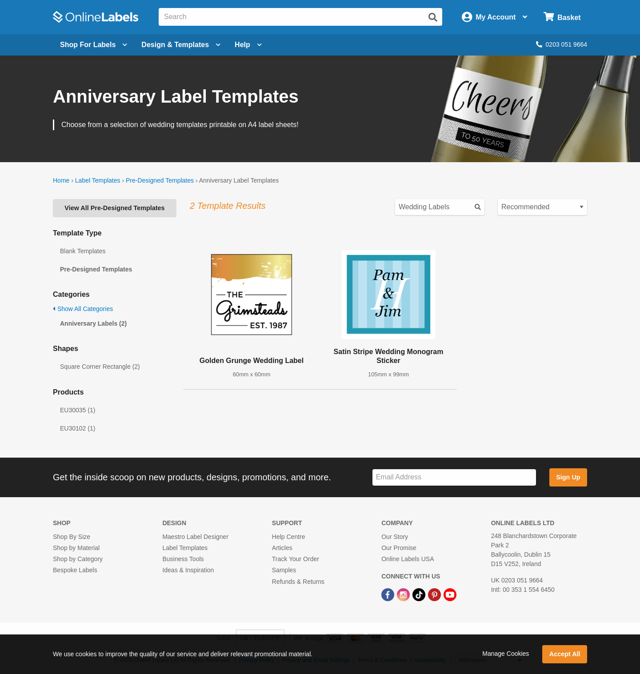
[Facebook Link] (388, 594)
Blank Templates (82, 251)
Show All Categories (83, 308)
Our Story (394, 536)
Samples (284, 570)
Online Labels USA (407, 558)
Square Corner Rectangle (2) (100, 366)
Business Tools (183, 558)
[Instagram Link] (404, 594)
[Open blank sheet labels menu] (93, 45)
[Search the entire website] (300, 17)
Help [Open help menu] (248, 44)
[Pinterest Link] (435, 594)
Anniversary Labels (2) (93, 323)
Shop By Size (71, 536)
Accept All (564, 654)
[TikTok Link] (419, 594)
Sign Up (568, 477)
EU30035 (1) (77, 410)
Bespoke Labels (75, 570)
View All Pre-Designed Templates (114, 207)
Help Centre (288, 536)
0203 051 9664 (561, 44)
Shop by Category (78, 558)
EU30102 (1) (77, 428)
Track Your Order (295, 558)
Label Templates (97, 180)
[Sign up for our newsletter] (454, 477)
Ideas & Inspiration (188, 570)
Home (61, 180)
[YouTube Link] (450, 594)
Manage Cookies (505, 653)
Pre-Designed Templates (160, 180)
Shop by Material (76, 547)
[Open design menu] (181, 45)
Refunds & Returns (298, 581)
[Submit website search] (433, 17)
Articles (282, 547)
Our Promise (398, 547)
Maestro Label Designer (195, 536)
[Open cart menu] (562, 17)
